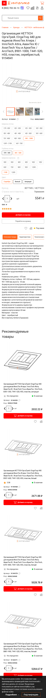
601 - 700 (19, 143)
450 (26, 162)
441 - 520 (18, 153)
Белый (17, 181)
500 (33, 162)
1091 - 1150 (8, 143)
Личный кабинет (42, 8)
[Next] (42, 111)
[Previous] (3, 111)
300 (5, 162)
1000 (34, 167)
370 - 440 (7, 153)
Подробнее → (12, 694)
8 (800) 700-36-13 (10, 8)
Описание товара (10, 237)
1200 (13, 172)
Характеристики (24, 237)
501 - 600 (39, 133)
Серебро (7, 181)
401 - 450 (17, 133)
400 (19, 162)
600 (5, 167)
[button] (10, 111)
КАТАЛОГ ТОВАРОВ (4, 3)
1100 (5, 172)
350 (12, 162)
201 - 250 (17, 128)
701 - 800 (7, 138)
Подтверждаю (31, 694)
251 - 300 (28, 128)
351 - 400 (7, 133)
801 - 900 (17, 138)
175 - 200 (7, 128)
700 (12, 167)
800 (19, 167)
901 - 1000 (29, 138)
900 (26, 167)
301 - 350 (39, 128)
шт (18, 198)
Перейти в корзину (23, 221)
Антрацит (28, 181)
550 (40, 162)
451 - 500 (28, 133)
